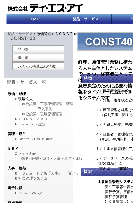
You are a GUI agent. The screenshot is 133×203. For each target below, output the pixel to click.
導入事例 (45, 109)
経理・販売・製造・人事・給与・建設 (52, 158)
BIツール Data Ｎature (34, 139)
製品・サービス (20, 34)
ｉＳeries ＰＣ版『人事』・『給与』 (49, 173)
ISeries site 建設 (31, 124)
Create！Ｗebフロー (33, 193)
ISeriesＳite (27, 153)
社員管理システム (33, 178)
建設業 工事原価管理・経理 (49, 104)
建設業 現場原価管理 (44, 114)
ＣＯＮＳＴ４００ (33, 119)
